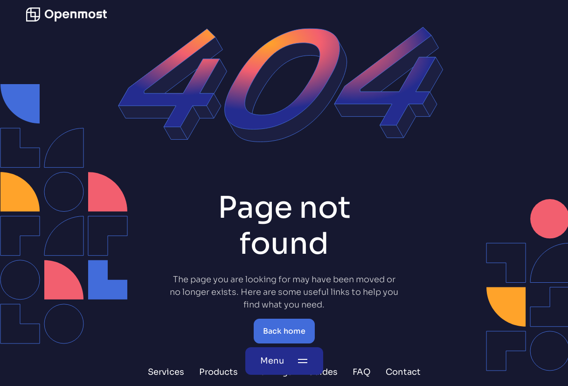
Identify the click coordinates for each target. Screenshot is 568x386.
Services (166, 372)
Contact (403, 372)
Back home (284, 331)
